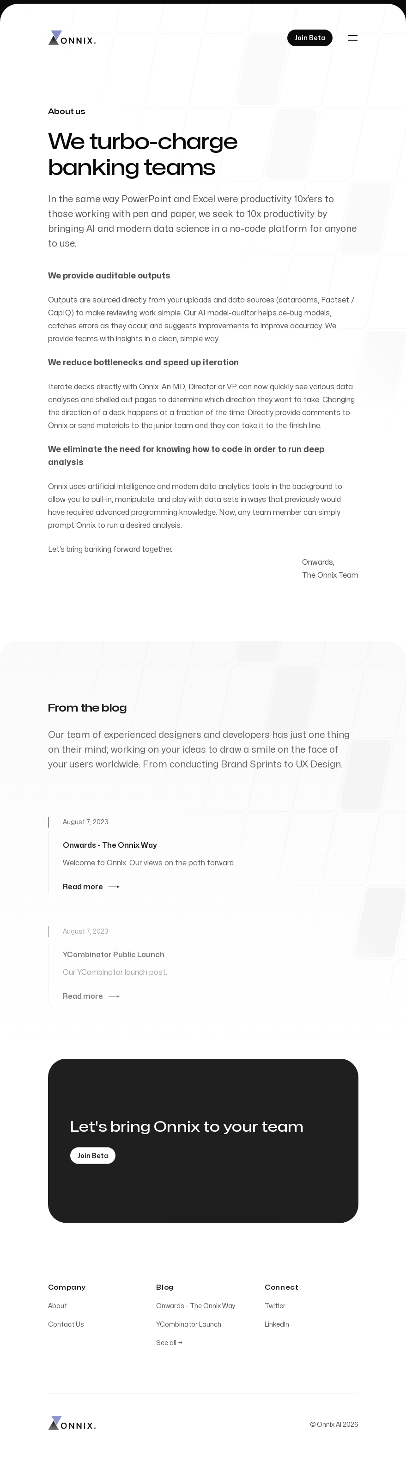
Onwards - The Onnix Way (196, 1308)
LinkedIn (277, 1326)
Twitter (275, 1308)
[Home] (72, 37)
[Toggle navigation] (353, 38)
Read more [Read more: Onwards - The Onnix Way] (91, 888)
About (57, 1308)
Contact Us (66, 1326)
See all (169, 1345)
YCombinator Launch (188, 1326)
